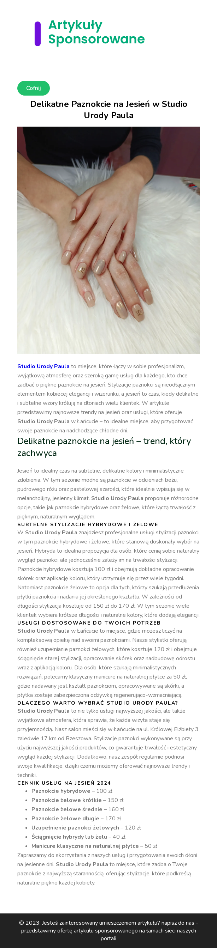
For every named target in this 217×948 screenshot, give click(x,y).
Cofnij (33, 88)
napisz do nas (178, 923)
